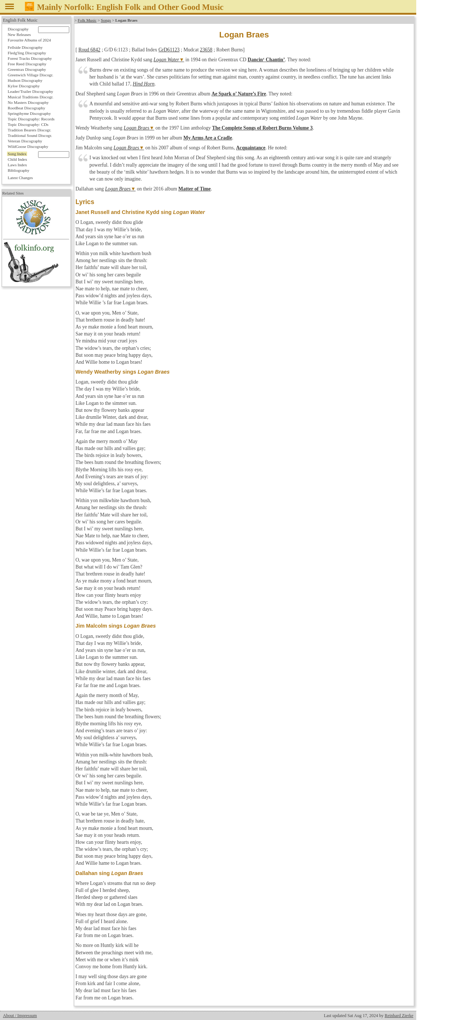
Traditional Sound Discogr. (30, 135)
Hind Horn (143, 84)
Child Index (17, 159)
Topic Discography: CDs (28, 124)
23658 (206, 49)
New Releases (19, 34)
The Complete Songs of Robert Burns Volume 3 (262, 128)
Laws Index (17, 165)
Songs (106, 20)
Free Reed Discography (27, 64)
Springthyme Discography (29, 113)
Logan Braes (136, 128)
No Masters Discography (28, 102)
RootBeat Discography (26, 108)
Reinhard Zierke (399, 1015)
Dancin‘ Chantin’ (266, 59)
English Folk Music (20, 20)
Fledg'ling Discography (27, 53)
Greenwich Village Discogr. (30, 75)
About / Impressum (20, 1015)
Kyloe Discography (24, 86)
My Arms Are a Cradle (208, 138)
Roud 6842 (89, 49)
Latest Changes (20, 177)
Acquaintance (250, 147)
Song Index (17, 154)
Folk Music (87, 20)
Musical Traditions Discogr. (30, 97)
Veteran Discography (25, 141)
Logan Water (166, 59)
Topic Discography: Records (31, 119)
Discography (18, 29)
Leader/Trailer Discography (30, 91)
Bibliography (18, 170)
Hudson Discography (25, 80)
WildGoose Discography (28, 146)
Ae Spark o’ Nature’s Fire (238, 94)
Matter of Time (194, 189)
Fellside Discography (25, 47)
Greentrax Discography (27, 69)
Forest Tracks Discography (30, 58)
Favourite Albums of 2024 (29, 40)
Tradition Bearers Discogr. (29, 130)
